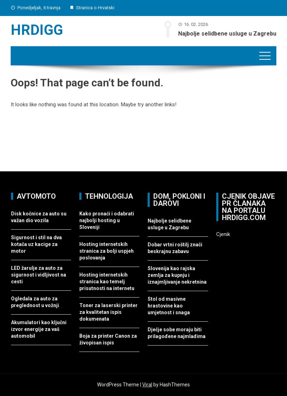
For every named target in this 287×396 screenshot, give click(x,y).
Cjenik (223, 234)
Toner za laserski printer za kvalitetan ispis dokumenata (108, 312)
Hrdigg (37, 30)
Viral (147, 384)
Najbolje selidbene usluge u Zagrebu (227, 33)
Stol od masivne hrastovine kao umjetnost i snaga (169, 305)
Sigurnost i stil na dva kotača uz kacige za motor (36, 244)
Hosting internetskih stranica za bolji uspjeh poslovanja (106, 251)
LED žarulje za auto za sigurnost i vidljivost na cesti (38, 274)
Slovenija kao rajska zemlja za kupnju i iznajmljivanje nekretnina (177, 275)
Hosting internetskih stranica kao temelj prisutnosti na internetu (106, 281)
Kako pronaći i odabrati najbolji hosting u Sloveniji (106, 220)
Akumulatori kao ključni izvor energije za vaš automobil (39, 329)
